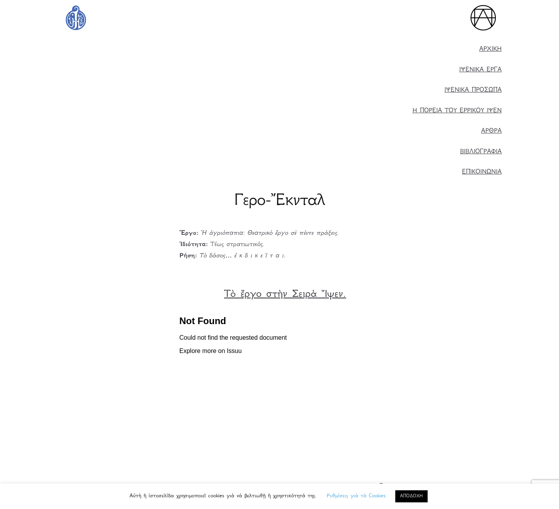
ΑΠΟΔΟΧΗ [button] (411, 496)
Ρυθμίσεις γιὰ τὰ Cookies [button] (356, 496)
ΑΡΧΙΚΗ (490, 49)
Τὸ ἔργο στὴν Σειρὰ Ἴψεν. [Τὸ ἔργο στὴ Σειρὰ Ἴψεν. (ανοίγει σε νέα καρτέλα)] (285, 294)
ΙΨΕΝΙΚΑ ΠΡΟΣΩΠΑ (473, 90)
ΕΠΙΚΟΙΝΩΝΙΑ (482, 172)
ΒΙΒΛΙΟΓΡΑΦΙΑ (481, 152)
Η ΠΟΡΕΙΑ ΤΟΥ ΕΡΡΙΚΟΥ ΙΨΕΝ (457, 111)
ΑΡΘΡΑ (491, 131)
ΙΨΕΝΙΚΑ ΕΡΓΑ (480, 70)
